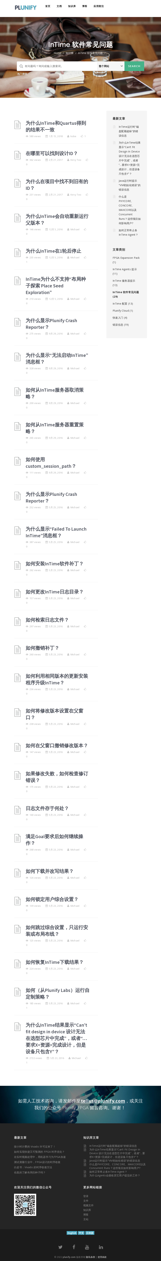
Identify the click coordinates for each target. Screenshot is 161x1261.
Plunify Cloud (121, 310)
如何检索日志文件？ (47, 620)
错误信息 (118, 324)
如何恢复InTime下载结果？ (55, 962)
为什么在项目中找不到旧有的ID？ (57, 184)
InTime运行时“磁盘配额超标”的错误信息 (129, 131)
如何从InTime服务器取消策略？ (55, 393)
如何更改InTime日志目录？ (55, 592)
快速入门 (118, 317)
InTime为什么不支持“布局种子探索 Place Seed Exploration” (56, 285)
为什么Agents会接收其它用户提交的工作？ (114, 1175)
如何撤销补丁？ (42, 648)
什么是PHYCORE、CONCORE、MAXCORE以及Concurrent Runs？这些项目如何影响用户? (130, 210)
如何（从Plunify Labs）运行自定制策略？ (58, 993)
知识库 (72, 6)
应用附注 (99, 6)
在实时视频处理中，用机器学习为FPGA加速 (40, 1157)
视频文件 (88, 1205)
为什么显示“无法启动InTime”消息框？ (57, 358)
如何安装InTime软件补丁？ (55, 564)
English (72, 1233)
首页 (47, 6)
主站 (85, 1219)
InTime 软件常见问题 (126, 292)
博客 (84, 6)
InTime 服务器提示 (124, 280)
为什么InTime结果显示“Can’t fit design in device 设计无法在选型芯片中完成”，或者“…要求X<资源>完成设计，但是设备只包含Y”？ (56, 1038)
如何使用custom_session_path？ (51, 462)
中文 (81, 1233)
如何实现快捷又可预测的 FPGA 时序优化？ (39, 1151)
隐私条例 (90, 1257)
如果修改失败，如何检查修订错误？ (57, 776)
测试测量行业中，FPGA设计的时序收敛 (37, 1162)
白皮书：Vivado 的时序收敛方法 (33, 1167)
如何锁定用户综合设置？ (52, 899)
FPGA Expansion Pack (126, 257)
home (57, 53)
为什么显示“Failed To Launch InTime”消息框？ (56, 532)
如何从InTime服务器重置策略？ (55, 428)
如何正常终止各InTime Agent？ (108, 1171)
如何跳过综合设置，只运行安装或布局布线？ (57, 930)
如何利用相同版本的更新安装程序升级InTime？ (57, 679)
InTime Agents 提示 (125, 269)
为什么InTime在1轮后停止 (53, 251)
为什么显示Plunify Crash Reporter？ (51, 323)
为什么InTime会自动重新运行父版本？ (57, 219)
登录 (85, 1196)
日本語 (89, 1233)
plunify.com (69, 1257)
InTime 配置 (120, 303)
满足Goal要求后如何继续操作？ (54, 839)
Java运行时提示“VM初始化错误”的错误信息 (130, 185)
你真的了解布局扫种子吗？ (30, 1172)
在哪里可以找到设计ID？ (52, 153)
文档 (59, 6)
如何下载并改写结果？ (50, 871)
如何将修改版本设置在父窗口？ (54, 714)
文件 (85, 1200)
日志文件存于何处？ (47, 808)
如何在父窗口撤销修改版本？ (57, 745)
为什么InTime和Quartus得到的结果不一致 (56, 126)
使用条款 (102, 1257)
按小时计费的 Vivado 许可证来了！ (35, 1146)
